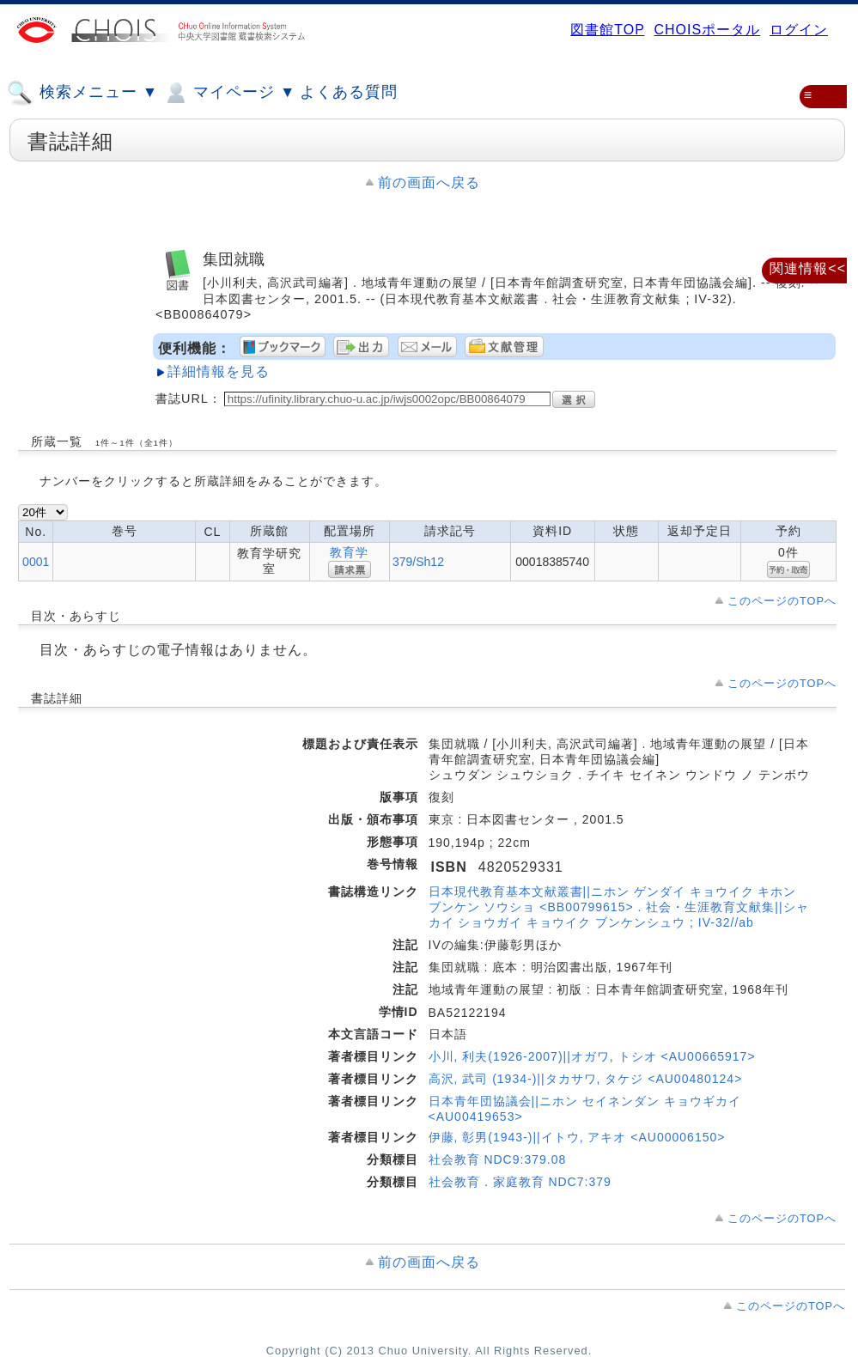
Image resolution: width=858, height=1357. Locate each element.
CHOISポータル (707, 29)
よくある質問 (349, 91)
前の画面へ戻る (429, 182)
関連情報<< (808, 268)
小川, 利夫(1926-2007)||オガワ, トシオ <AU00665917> (592, 1056)
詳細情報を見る (218, 371)
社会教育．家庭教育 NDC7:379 (520, 1182)
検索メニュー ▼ (82, 93)
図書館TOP (607, 29)
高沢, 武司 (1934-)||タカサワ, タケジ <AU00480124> (586, 1079)
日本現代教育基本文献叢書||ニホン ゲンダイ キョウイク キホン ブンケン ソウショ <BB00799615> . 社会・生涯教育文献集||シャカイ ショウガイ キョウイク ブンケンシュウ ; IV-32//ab (619, 907)
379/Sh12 (418, 562)
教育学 (349, 552)
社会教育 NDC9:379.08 (498, 1159)
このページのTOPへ (782, 600)
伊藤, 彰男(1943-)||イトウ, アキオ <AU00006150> (577, 1137)
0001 (35, 562)
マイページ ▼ (228, 93)
